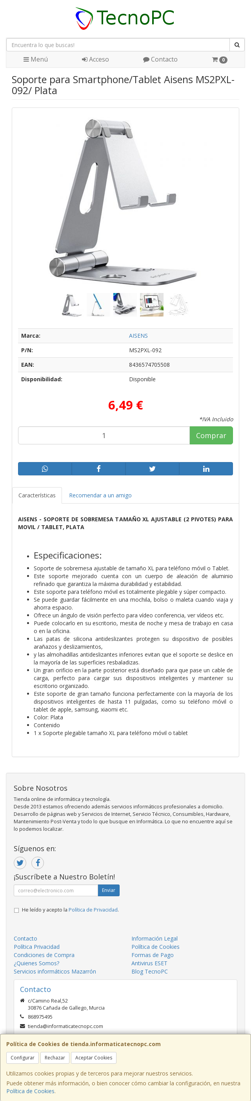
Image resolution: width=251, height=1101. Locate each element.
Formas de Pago (152, 955)
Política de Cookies (30, 1091)
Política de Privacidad (93, 909)
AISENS (138, 335)
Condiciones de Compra (44, 955)
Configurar (23, 1057)
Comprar (211, 435)
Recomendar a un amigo (100, 495)
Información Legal (154, 938)
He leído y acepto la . (70, 909)
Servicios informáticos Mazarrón (55, 971)
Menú (36, 59)
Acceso (95, 59)
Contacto (160, 59)
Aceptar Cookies (93, 1057)
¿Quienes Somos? (36, 963)
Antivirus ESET (149, 963)
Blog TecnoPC (149, 971)
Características (37, 495)
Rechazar (55, 1057)
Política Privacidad (37, 946)
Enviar (108, 890)
